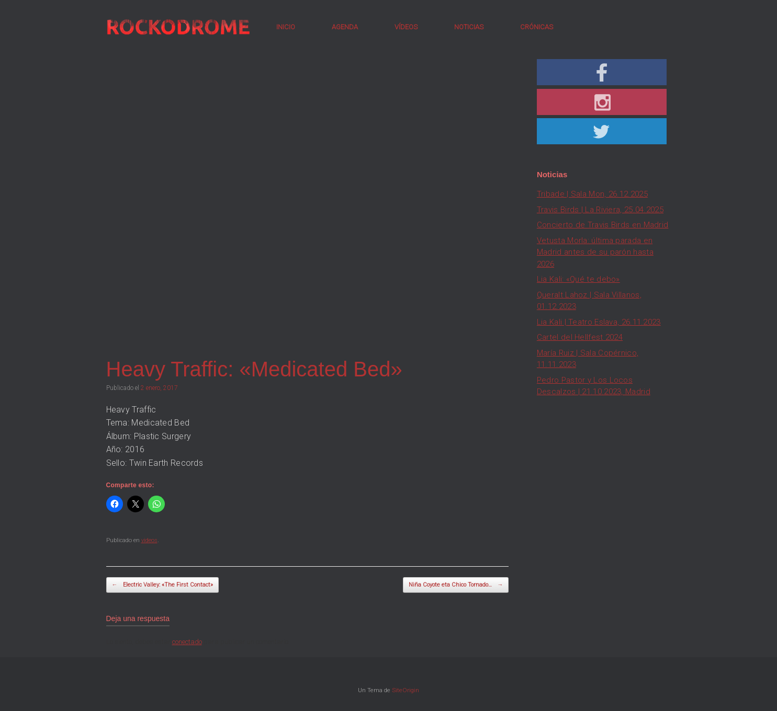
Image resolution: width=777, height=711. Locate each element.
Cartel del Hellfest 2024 (580, 337)
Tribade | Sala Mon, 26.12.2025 (592, 194)
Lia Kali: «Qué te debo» (578, 279)
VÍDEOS (406, 27)
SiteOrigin (405, 690)
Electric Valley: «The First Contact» (162, 585)
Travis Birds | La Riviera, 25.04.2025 (600, 209)
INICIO (285, 27)
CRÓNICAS (536, 27)
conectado (187, 642)
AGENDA (345, 27)
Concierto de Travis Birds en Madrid (603, 225)
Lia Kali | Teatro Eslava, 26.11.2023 (599, 322)
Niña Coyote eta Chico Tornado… (456, 585)
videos (149, 540)
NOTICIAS (468, 27)
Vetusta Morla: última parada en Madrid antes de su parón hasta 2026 (595, 252)
